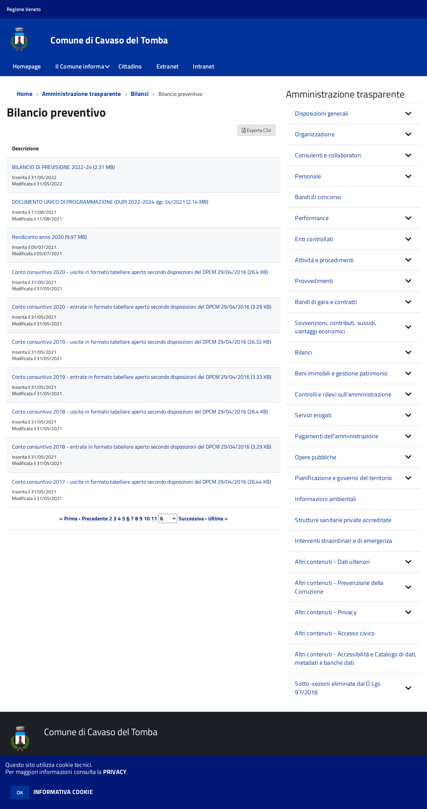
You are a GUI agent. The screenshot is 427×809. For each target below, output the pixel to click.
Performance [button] (312, 217)
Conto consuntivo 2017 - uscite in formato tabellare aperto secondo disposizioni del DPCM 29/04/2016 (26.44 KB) (141, 482)
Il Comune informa (79, 66)
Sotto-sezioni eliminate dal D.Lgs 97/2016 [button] (337, 688)
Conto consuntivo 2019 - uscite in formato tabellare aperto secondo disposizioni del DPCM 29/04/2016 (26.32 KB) (141, 342)
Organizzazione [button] (315, 134)
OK (20, 792)
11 (154, 518)
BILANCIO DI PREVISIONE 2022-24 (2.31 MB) (63, 167)
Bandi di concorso (318, 196)
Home (24, 93)
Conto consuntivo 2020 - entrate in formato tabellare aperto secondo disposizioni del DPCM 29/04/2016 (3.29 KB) (141, 307)
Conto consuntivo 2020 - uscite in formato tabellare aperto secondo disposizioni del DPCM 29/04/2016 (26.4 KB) (140, 272)
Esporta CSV (256, 130)
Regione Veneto (24, 9)
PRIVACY (114, 771)
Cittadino (130, 66)
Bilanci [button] (303, 352)
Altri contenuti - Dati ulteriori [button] (332, 561)
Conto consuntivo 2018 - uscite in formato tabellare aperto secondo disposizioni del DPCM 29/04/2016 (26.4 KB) (140, 412)
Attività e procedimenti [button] (324, 260)
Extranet (167, 66)
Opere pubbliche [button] (315, 457)
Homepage (27, 66)
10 (147, 518)
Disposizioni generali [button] (321, 113)
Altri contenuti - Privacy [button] (326, 612)
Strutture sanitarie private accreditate (343, 519)
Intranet (203, 66)
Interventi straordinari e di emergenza (343, 540)
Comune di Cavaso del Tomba (109, 40)
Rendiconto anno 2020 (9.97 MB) (49, 237)
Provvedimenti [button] (314, 280)
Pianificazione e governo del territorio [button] (343, 477)
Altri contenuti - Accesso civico (335, 633)
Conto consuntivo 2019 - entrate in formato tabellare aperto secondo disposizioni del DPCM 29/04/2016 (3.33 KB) (141, 377)
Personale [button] (308, 176)
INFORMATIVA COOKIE (63, 791)
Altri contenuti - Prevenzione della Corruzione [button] (339, 587)
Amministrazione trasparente (81, 93)
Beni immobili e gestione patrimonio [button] (341, 373)
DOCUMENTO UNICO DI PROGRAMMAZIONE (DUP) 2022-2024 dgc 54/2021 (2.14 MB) (110, 202)
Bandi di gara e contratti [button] (326, 301)
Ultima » (218, 518)
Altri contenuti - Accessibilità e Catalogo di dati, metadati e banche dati (355, 658)
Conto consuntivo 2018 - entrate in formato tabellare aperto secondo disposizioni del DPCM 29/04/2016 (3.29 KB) (141, 447)
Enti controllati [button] (314, 239)
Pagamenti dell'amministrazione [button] (336, 436)
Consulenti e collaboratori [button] (328, 155)
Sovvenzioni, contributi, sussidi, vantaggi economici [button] (335, 327)
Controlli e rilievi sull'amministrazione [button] (343, 394)
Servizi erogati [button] (313, 415)
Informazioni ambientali (325, 498)
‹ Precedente (93, 518)
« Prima (68, 518)
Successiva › (192, 518)
